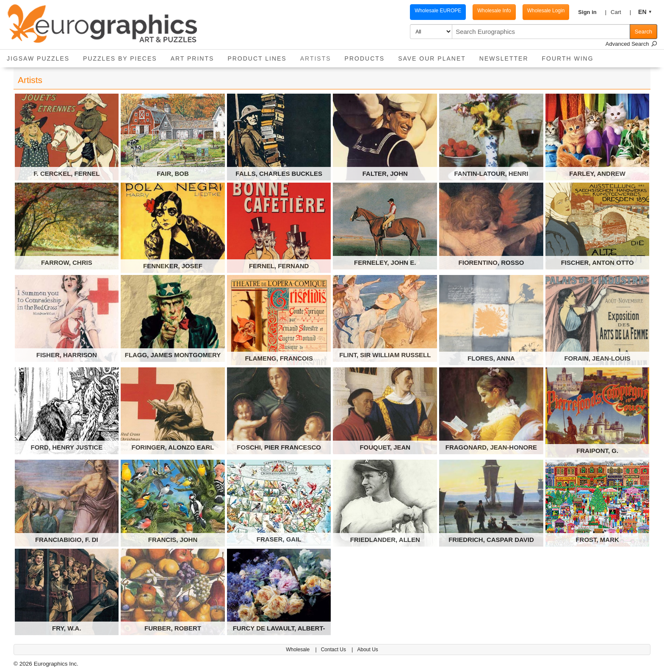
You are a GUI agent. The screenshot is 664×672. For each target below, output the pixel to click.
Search (643, 31)
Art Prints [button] (192, 58)
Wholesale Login (537, 11)
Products (365, 58)
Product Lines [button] (256, 58)
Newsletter (503, 58)
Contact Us (334, 650)
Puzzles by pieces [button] (120, 58)
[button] (585, 12)
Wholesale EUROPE (429, 11)
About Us (367, 650)
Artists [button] (319, 56)
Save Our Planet (432, 58)
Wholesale (298, 650)
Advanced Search (631, 44)
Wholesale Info (485, 11)
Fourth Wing (568, 58)
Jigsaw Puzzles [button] (38, 58)
